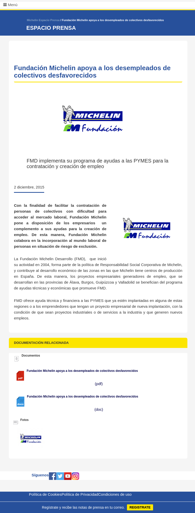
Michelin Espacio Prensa (43, 20)
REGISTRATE (140, 507)
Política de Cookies (45, 494)
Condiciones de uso (115, 494)
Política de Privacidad (79, 494)
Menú (13, 5)
